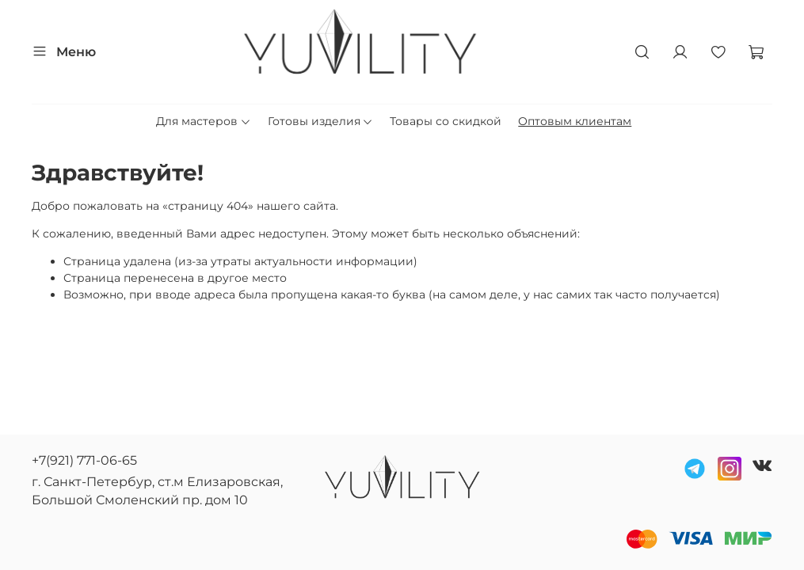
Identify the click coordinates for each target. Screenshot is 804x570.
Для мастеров (203, 121)
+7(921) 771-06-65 (84, 460)
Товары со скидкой (445, 121)
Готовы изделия (321, 121)
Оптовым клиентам (574, 121)
